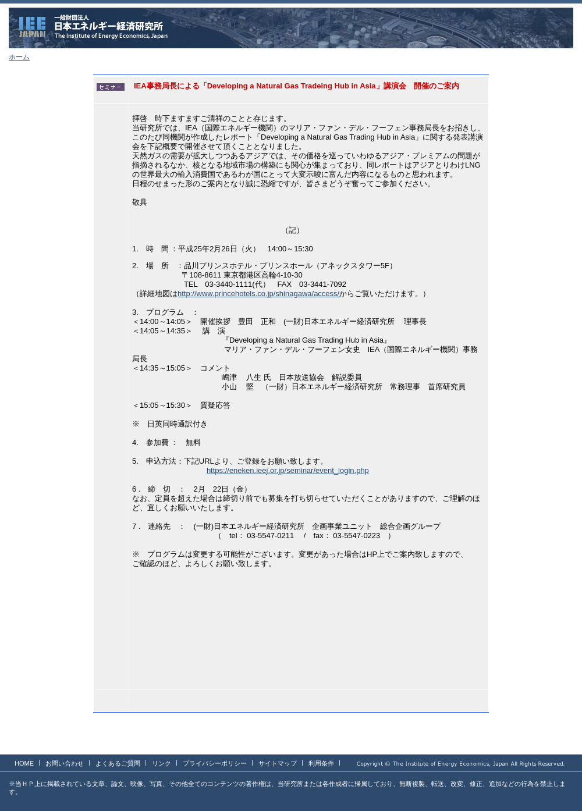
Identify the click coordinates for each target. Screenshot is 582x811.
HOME (24, 763)
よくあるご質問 (117, 763)
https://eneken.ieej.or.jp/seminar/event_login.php (288, 470)
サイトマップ (277, 763)
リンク (161, 763)
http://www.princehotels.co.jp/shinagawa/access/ (258, 293)
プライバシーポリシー (215, 763)
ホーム (19, 57)
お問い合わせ (64, 763)
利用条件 (321, 763)
